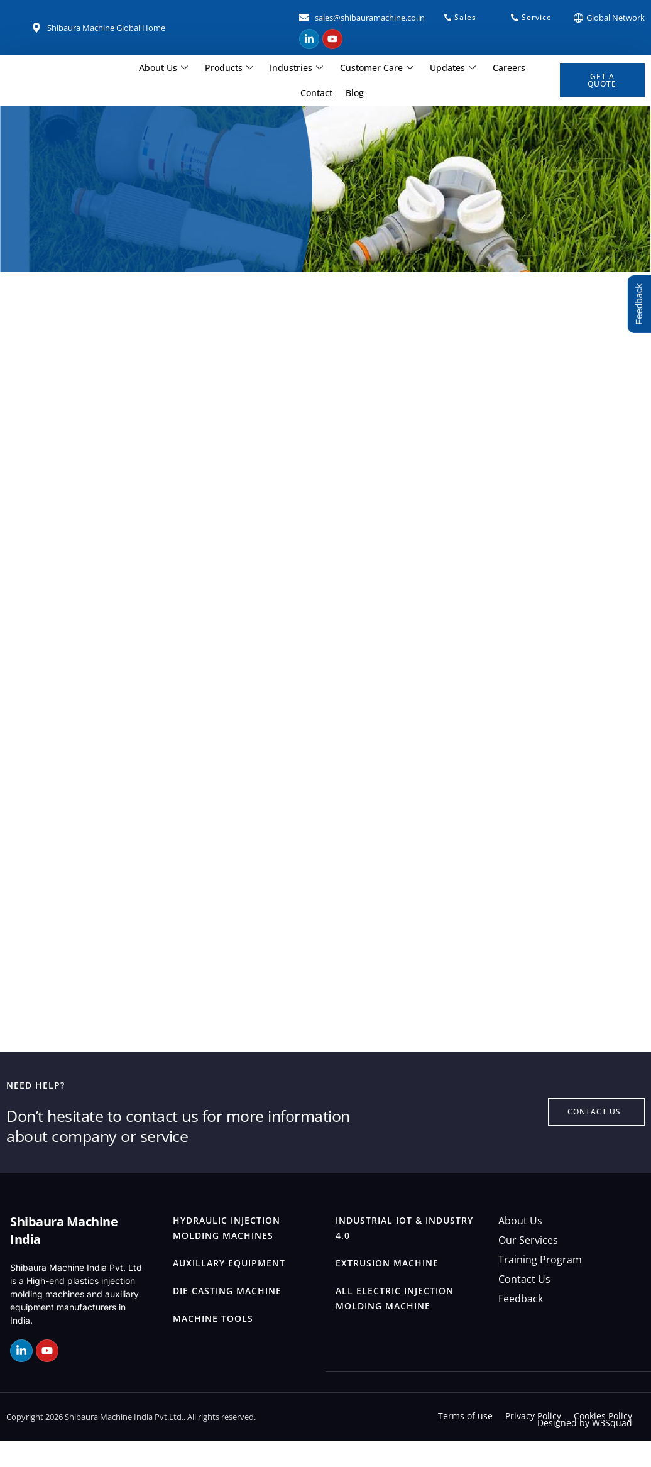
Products (207, 67)
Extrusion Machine (387, 1289)
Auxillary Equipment (229, 1289)
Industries (274, 67)
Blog (332, 93)
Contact (531, 68)
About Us (142, 67)
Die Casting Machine (227, 1317)
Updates (430, 67)
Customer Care (354, 67)
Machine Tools (213, 1345)
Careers (485, 68)
